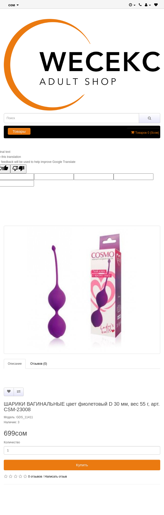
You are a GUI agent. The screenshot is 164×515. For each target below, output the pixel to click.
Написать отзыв (56, 476)
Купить (82, 465)
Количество (12, 442)
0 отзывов (35, 476)
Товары (19, 131)
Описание (15, 363)
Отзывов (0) (38, 363)
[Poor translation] (18, 168)
